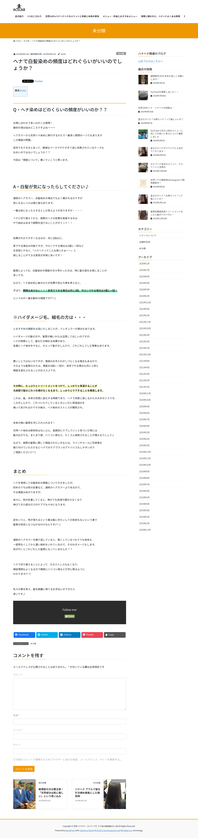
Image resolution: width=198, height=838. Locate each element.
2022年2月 (144, 341)
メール (17, 730)
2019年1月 (144, 523)
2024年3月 (144, 289)
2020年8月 (144, 412)
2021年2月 (144, 380)
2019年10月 (145, 464)
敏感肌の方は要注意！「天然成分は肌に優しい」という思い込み (51, 792)
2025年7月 (144, 270)
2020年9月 (144, 406)
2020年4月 (144, 425)
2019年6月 (144, 490)
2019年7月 (144, 484)
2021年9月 (144, 360)
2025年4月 (144, 276)
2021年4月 (144, 367)
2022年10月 (145, 328)
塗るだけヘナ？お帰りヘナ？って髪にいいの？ (160, 119)
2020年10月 (145, 399)
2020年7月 (144, 419)
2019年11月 (145, 458)
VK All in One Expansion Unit (108, 830)
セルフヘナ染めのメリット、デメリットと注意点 (167, 165)
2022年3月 (144, 334)
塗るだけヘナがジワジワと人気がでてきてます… (167, 149)
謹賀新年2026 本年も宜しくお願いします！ (167, 77)
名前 (16, 715)
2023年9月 (144, 308)
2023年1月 (144, 315)
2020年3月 (144, 432)
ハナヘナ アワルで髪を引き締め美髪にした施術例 (87, 792)
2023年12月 (145, 302)
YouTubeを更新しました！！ (165, 91)
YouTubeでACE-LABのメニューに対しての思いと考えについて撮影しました (167, 133)
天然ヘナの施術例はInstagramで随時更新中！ (167, 181)
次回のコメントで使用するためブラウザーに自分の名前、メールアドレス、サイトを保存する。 (69, 759)
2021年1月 (144, 386)
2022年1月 (144, 347)
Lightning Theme (86, 830)
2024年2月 (144, 295)
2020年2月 (144, 438)
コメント (18, 674)
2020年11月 (145, 393)
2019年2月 (144, 516)
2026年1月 (144, 263)
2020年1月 (144, 445)
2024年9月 (144, 282)
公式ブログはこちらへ (150, 61)
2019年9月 (144, 471)
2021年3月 (144, 373)
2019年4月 (144, 503)
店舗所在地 (144, 241)
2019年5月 (144, 497)
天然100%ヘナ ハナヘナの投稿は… (156, 107)
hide (23, 90)
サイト (17, 744)
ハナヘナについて (148, 235)
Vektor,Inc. (127, 830)
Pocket (39, 81)
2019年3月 (144, 510)
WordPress (70, 830)
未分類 (121, 53)
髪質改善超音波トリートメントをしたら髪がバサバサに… (167, 213)
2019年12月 (145, 451)
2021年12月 (145, 354)
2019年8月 (144, 477)
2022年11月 (145, 321)
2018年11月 (145, 529)
